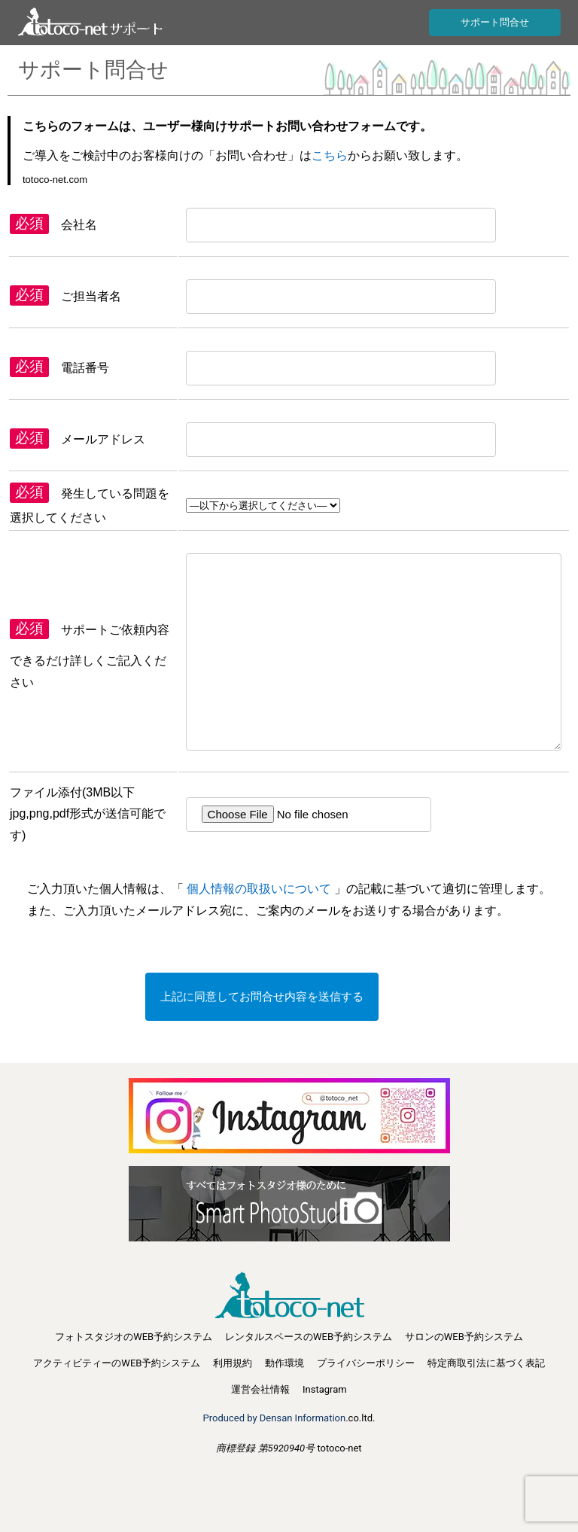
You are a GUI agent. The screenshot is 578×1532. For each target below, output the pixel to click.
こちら (330, 155)
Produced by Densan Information (274, 1418)
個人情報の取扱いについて (259, 888)
